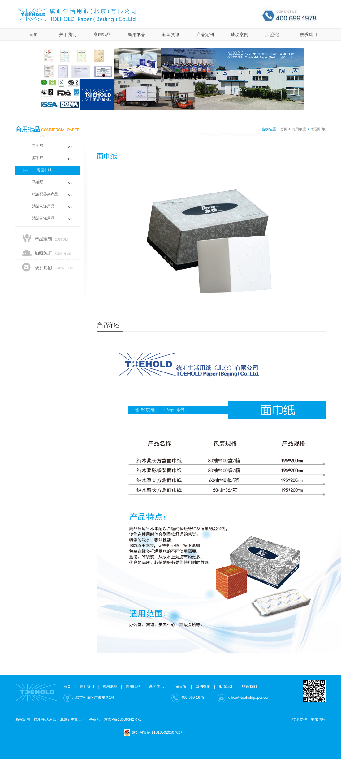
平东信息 (318, 719)
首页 (33, 34)
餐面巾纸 (318, 129)
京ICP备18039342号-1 (122, 719)
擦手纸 (34, 158)
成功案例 (239, 34)
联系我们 (308, 34)
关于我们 (67, 34)
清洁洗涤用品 (39, 206)
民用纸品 (136, 34)
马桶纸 (34, 182)
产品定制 (205, 34)
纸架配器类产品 (41, 194)
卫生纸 (34, 146)
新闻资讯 (170, 34)
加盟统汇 (274, 34)
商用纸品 (102, 34)
